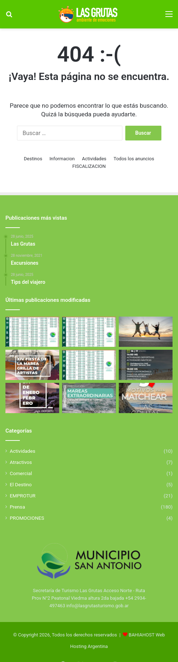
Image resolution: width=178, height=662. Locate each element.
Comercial (21, 473)
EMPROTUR (22, 495)
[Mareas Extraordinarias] (89, 398)
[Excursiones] (146, 332)
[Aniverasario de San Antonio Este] (146, 365)
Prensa (17, 507)
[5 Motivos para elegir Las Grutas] (146, 398)
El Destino (21, 484)
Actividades (94, 158)
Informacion (62, 158)
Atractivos (21, 462)
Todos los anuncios (134, 158)
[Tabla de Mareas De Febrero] (89, 365)
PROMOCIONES (27, 518)
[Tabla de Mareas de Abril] (32, 332)
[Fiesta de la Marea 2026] (32, 365)
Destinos (33, 158)
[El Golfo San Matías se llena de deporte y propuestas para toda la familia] (32, 398)
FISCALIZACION (88, 166)
